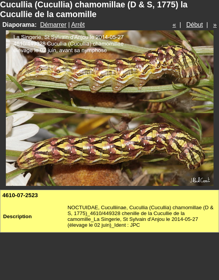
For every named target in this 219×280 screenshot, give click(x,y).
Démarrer (53, 24)
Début (194, 24)
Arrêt (78, 24)
